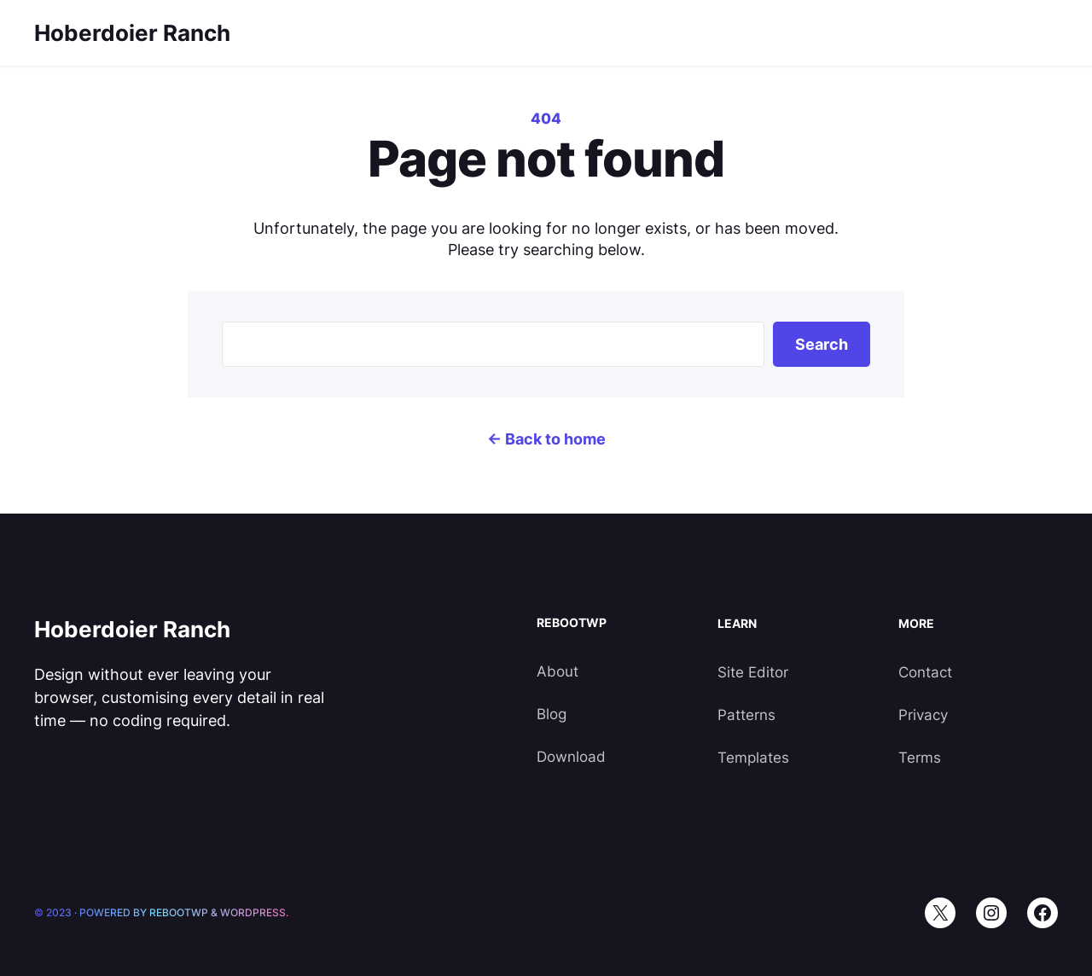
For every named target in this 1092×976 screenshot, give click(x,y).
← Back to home (546, 439)
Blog (551, 714)
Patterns (746, 714)
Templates (753, 757)
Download (571, 756)
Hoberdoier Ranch (132, 33)
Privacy (923, 714)
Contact (925, 672)
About (557, 671)
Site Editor (752, 672)
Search (821, 344)
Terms (919, 757)
